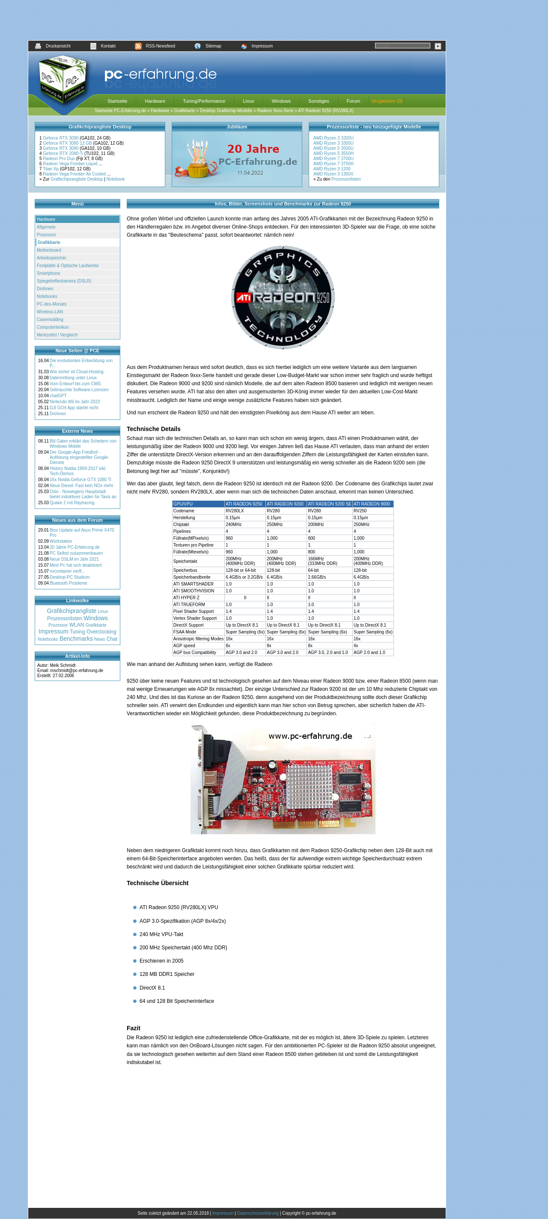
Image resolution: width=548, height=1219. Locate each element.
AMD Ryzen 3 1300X (333, 174)
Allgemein (46, 227)
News (99, 639)
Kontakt (103, 46)
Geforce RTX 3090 (61, 138)
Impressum (257, 46)
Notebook (116, 179)
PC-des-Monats (51, 304)
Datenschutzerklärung (258, 1213)
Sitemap (207, 46)
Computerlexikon (53, 327)
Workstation (61, 541)
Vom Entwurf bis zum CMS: (76, 383)
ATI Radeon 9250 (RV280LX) (326, 110)
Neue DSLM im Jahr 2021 (74, 559)
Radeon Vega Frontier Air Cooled (75, 174)
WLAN (76, 625)
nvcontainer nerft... (67, 571)
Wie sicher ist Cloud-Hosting (77, 371)
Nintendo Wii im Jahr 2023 (75, 401)
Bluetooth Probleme (68, 583)
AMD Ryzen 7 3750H (333, 163)
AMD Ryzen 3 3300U (333, 143)
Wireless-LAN (50, 311)
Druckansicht (53, 46)
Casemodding (50, 319)
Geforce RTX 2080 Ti (63, 153)
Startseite (117, 101)
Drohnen (45, 288)
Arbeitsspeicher (51, 258)
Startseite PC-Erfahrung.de (120, 110)
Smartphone (48, 273)
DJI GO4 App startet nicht (74, 407)
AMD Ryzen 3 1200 (332, 168)
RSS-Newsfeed (155, 46)
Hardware (155, 101)
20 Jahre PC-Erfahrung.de (75, 547)
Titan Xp (51, 168)
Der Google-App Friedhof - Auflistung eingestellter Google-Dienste (79, 457)
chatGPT (58, 395)
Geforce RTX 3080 (61, 148)
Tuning (77, 632)
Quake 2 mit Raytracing (72, 502)
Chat (112, 639)
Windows (281, 101)
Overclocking (101, 632)
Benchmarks (76, 638)
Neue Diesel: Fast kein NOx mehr (81, 485)
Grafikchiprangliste (71, 610)
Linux (248, 101)
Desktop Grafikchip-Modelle (226, 110)
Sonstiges (318, 101)
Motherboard (49, 250)
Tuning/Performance (204, 101)
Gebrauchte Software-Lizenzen (79, 389)
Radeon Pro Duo (59, 158)
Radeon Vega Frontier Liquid (70, 163)
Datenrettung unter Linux (73, 377)
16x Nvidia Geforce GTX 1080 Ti (80, 479)
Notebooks (47, 296)
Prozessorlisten (345, 179)
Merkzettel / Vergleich (57, 335)
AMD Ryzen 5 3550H (333, 153)
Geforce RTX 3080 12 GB (68, 143)
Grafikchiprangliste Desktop (77, 179)
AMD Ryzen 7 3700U (333, 158)
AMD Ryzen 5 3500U (333, 148)
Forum (353, 101)
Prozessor (46, 234)
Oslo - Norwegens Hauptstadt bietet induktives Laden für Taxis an (83, 494)
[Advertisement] (237, 20)
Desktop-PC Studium (69, 577)
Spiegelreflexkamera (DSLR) (64, 281)
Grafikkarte (184, 110)
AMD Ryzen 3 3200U (333, 138)
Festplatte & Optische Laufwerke (68, 265)
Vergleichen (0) (386, 101)
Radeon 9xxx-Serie (275, 110)
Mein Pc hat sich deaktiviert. (76, 565)
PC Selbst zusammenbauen (76, 553)
